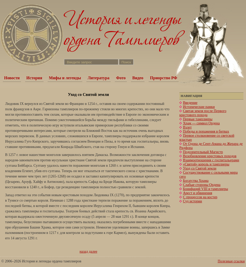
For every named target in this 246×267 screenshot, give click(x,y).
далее (93, 251)
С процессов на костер (200, 197)
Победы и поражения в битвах (206, 131)
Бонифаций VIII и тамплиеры (205, 189)
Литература (98, 78)
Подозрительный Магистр (203, 152)
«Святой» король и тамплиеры (206, 164)
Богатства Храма (196, 181)
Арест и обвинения (197, 193)
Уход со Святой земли (199, 168)
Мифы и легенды (65, 78)
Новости (12, 78)
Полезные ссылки (231, 261)
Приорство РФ (163, 78)
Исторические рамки (199, 107)
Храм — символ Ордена (201, 123)
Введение (190, 103)
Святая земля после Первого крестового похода (202, 113)
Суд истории (192, 201)
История (34, 78)
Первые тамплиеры (197, 119)
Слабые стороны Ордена (201, 185)
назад (84, 251)
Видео (137, 78)
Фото (121, 78)
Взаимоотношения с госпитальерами (211, 160)
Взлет (187, 127)
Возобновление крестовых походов (210, 156)
